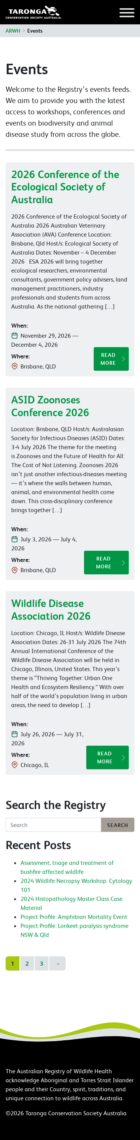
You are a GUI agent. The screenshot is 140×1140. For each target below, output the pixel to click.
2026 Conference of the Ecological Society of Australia (65, 186)
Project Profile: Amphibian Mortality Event (74, 918)
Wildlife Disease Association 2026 (51, 611)
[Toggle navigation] (126, 13)
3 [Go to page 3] (41, 963)
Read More (108, 359)
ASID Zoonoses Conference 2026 (50, 407)
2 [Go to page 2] (27, 963)
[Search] (53, 827)
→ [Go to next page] (57, 963)
